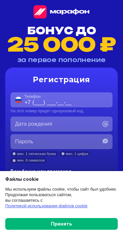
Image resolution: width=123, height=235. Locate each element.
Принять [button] (61, 224)
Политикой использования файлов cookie (46, 205)
